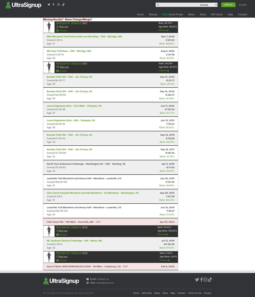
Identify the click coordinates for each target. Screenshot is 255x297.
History (163, 30)
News (191, 14)
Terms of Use (195, 293)
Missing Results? (53, 19)
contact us (103, 279)
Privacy (207, 293)
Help (230, 14)
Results (153, 14)
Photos (61, 30)
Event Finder (172, 14)
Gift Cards (217, 14)
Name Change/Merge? (78, 19)
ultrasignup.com (105, 282)
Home (140, 14)
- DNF (74, 221)
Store (203, 14)
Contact (242, 14)
